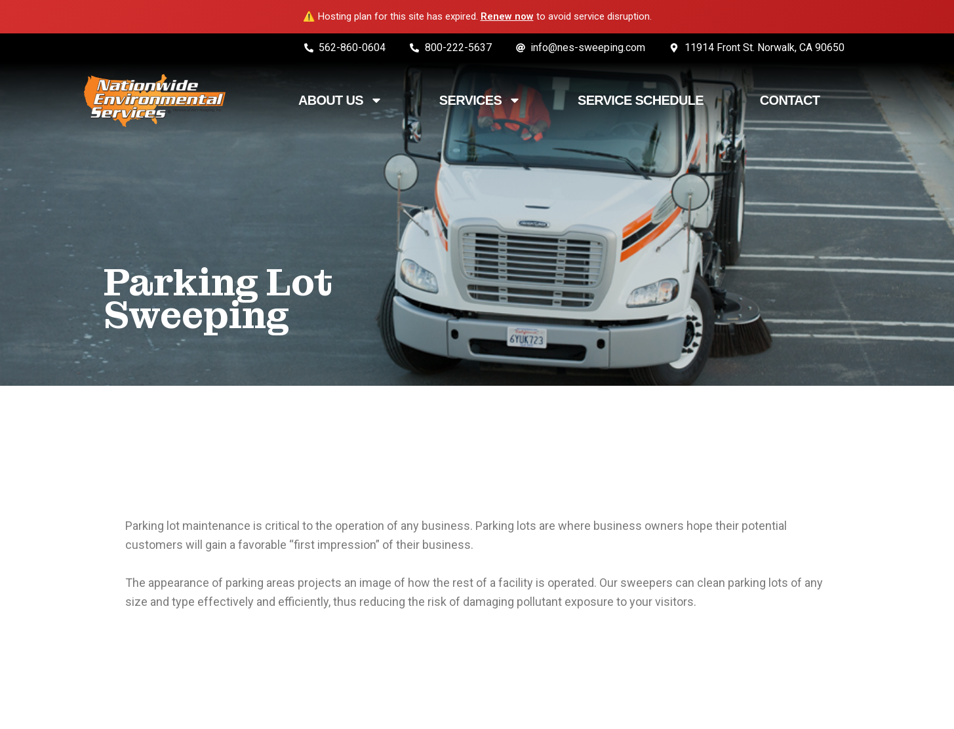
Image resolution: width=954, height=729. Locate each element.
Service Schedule (641, 100)
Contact (790, 100)
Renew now (507, 16)
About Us (340, 100)
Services (480, 100)
